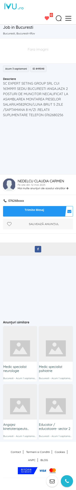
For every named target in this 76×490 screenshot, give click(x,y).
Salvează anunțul (44, 224)
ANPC (32, 460)
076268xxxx (16, 201)
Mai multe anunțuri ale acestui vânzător (42, 188)
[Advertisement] (39, 147)
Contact (16, 452)
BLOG (44, 460)
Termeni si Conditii (38, 452)
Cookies (60, 452)
